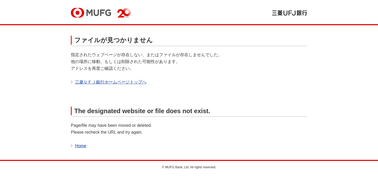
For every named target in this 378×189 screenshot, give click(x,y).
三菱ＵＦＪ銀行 (289, 12)
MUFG (91, 13)
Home (80, 146)
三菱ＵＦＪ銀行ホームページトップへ (110, 82)
